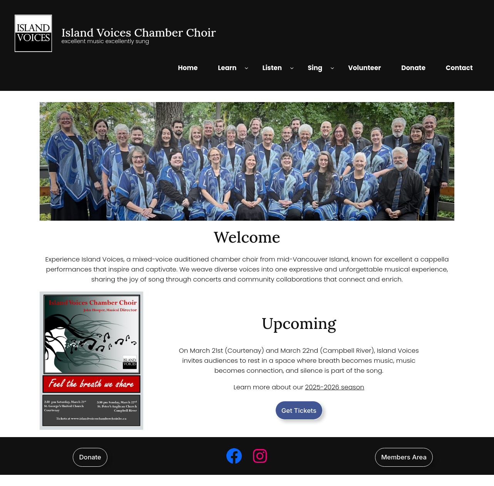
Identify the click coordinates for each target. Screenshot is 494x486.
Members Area (404, 457)
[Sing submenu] (332, 68)
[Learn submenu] (246, 68)
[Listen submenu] (292, 68)
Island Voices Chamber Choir (138, 32)
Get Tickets (298, 410)
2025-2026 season (334, 387)
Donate (90, 457)
